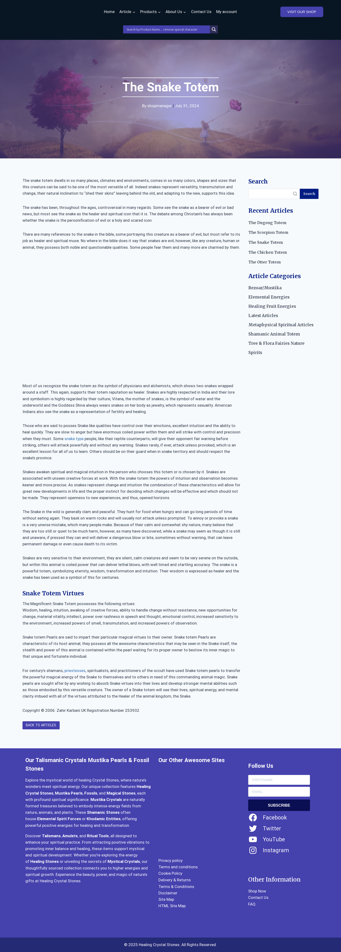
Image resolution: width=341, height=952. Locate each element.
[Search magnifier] (214, 29)
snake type (74, 438)
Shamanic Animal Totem (274, 334)
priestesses (74, 670)
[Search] (274, 194)
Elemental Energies (269, 297)
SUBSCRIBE (279, 805)
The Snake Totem (265, 242)
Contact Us (201, 11)
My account (226, 11)
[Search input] (168, 29)
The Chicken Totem (267, 252)
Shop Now (257, 891)
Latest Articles (263, 315)
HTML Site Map (172, 905)
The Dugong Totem (267, 222)
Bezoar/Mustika (265, 287)
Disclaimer (167, 893)
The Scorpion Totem (268, 232)
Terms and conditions (178, 867)
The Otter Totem (264, 262)
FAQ (252, 904)
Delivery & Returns (174, 880)
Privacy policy (170, 860)
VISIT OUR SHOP (301, 12)
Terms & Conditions (176, 886)
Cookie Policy (170, 873)
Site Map (166, 899)
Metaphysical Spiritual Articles (281, 324)
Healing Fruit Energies (272, 306)
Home (109, 11)
